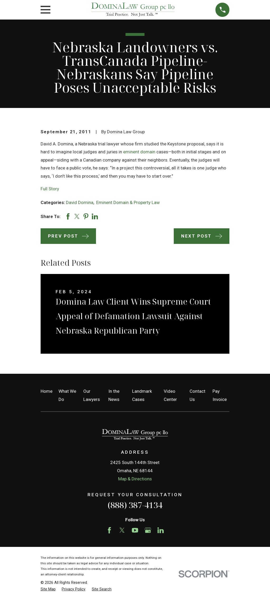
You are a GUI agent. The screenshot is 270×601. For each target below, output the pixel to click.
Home (46, 391)
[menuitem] (48, 589)
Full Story (50, 188)
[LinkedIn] (160, 530)
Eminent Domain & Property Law (128, 202)
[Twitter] (122, 530)
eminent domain (139, 151)
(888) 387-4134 (135, 504)
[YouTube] (135, 530)
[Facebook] (109, 530)
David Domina (79, 202)
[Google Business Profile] (148, 530)
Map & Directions (135, 478)
